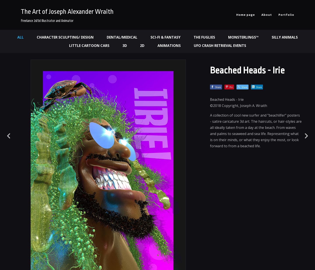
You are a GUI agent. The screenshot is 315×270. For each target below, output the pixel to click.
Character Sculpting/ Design (65, 37)
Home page (245, 15)
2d (142, 45)
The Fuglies (204, 37)
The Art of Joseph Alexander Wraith (67, 11)
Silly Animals (285, 37)
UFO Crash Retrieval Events (220, 45)
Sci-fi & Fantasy (165, 37)
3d (124, 45)
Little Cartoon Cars (89, 45)
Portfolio (286, 15)
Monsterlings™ (243, 37)
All (20, 37)
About (266, 15)
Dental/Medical (122, 37)
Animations (169, 45)
